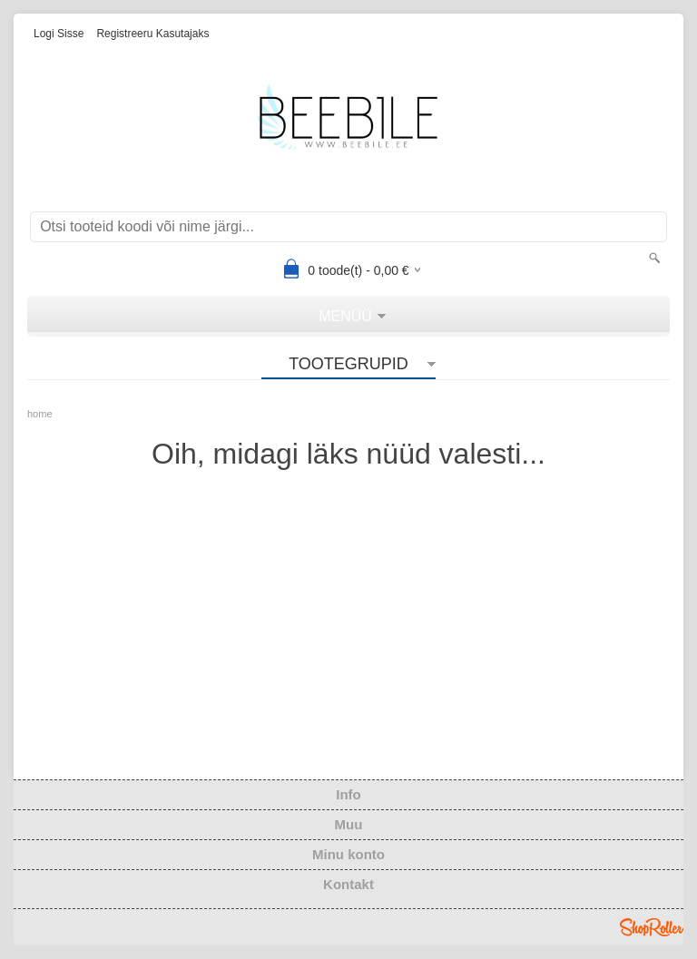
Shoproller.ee (651, 927)
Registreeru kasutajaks (152, 33)
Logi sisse (58, 33)
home (40, 413)
